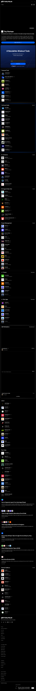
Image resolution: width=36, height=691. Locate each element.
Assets (2, 667)
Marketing (2, 633)
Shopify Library (3, 651)
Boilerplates (3, 662)
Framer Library (3, 646)
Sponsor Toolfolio (3, 673)
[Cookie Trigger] (18, 690)
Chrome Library (3, 656)
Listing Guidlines (17, 684)
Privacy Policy (18, 686)
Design (2, 626)
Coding (2, 640)
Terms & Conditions (18, 688)
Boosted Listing (3, 674)
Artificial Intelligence (4, 628)
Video (2, 635)
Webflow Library (3, 654)
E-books (2, 665)
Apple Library (3, 649)
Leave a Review (3, 671)
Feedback (2, 676)
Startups (2, 631)
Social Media (3, 638)
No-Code (2, 630)
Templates (2, 660)
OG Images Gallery (4, 644)
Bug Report (2, 678)
